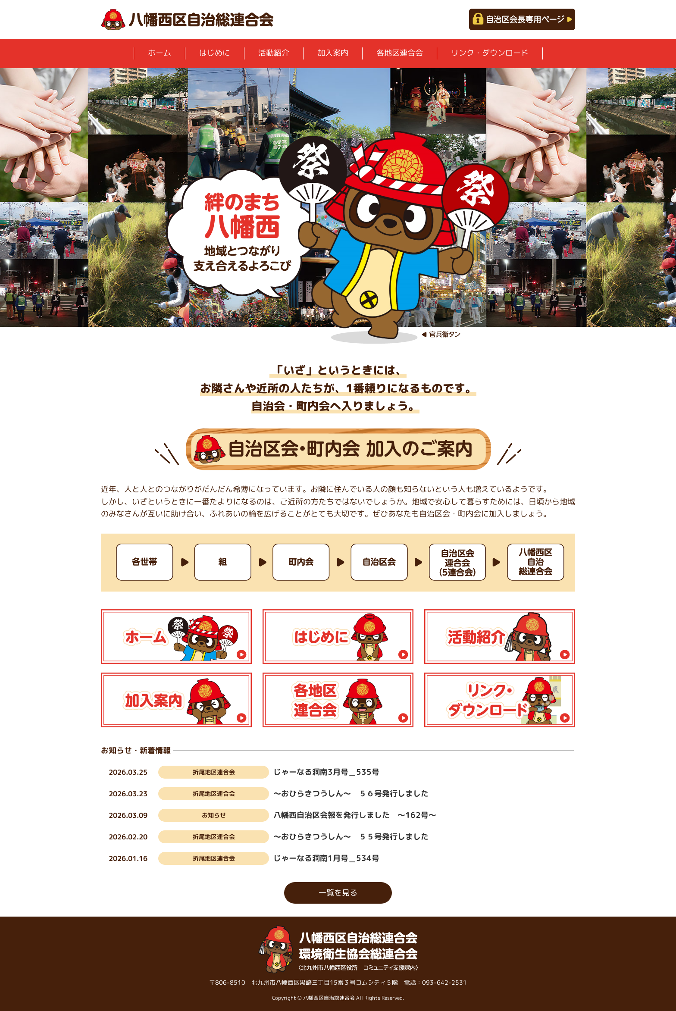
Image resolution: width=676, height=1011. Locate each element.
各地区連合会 (399, 52)
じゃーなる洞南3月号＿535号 (326, 772)
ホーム (159, 52)
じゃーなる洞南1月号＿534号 (326, 858)
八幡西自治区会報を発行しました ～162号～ (354, 815)
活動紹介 (273, 52)
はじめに (214, 52)
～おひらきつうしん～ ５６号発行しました (351, 793)
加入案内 (332, 52)
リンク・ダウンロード (490, 52)
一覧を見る (338, 892)
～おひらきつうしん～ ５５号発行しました (351, 836)
